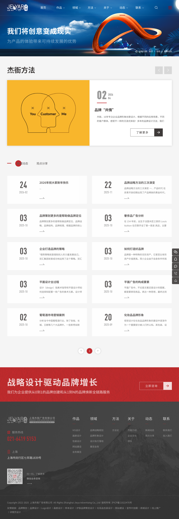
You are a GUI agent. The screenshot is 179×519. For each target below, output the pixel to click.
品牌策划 (22, 508)
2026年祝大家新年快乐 (54, 186)
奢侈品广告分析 (134, 219)
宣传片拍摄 (132, 508)
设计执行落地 (96, 444)
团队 (130, 444)
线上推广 (156, 508)
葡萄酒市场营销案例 (52, 318)
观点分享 (149, 438)
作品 (59, 10)
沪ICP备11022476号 (122, 502)
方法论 (115, 433)
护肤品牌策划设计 (85, 508)
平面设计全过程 (49, 285)
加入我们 (167, 438)
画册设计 (76, 438)
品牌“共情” (105, 109)
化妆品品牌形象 (134, 318)
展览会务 (94, 449)
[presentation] (159, 70)
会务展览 (76, 455)
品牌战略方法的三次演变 (139, 186)
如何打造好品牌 (134, 252)
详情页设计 (15, 512)
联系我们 (167, 433)
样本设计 (69, 508)
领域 (75, 10)
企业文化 (132, 438)
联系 (138, 10)
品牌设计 (34, 508)
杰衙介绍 (132, 433)
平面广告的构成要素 (136, 285)
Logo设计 (46, 508)
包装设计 (76, 444)
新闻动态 (168, 51)
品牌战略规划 (96, 433)
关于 (106, 10)
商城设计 (144, 508)
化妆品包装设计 (105, 508)
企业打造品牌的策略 (52, 252)
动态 (122, 10)
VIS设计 (76, 433)
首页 (43, 10)
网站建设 (76, 449)
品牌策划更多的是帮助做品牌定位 (60, 219)
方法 (90, 10)
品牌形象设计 (96, 438)
